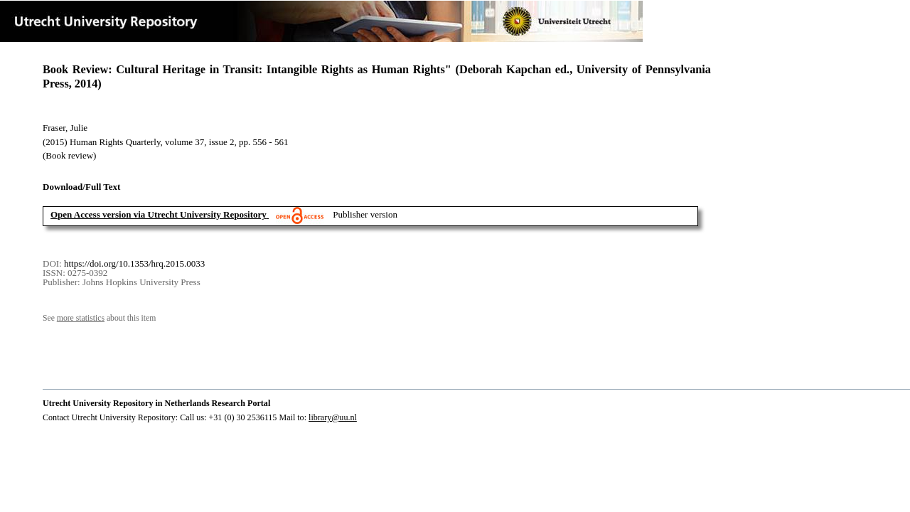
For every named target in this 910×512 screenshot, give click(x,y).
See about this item (99, 318)
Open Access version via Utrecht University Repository (158, 214)
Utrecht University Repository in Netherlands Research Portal (156, 403)
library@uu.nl (333, 417)
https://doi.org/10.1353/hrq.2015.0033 (134, 263)
